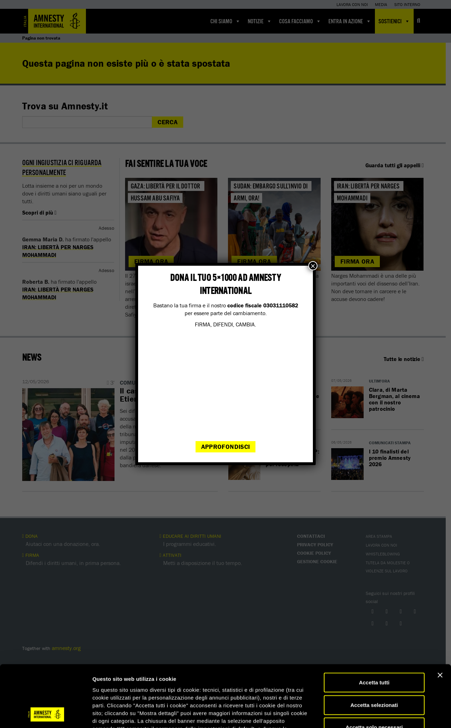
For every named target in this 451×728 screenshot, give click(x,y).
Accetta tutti (374, 624)
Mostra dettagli (371, 714)
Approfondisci (225, 447)
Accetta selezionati (374, 647)
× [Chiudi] (312, 265)
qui (220, 686)
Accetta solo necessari (374, 669)
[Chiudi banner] (440, 617)
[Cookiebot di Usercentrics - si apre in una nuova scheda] (45, 714)
